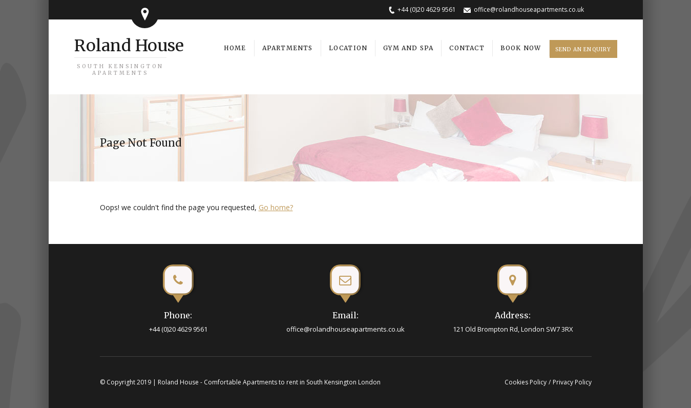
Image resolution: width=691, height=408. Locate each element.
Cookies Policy (526, 382)
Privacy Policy (572, 382)
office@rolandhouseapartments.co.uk (529, 9)
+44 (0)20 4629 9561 (426, 9)
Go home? (276, 207)
